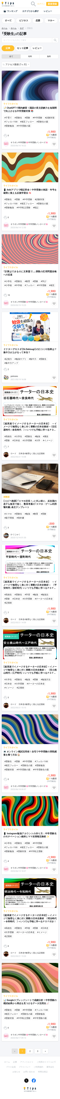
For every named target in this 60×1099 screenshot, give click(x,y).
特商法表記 (43, 1072)
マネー (51, 20)
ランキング (10, 11)
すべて (8, 20)
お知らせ (16, 1072)
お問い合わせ (29, 1072)
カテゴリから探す (30, 11)
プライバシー (24, 1067)
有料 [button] (30, 56)
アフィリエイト (27, 1062)
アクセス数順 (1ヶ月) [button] (16, 64)
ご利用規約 (38, 1067)
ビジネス (23, 20)
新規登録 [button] (52, 4)
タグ (22, 28)
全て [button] (11, 56)
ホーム (4, 28)
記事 (8, 48)
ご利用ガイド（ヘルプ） (46, 1062)
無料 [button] (49, 56)
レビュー (48, 11)
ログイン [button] (41, 4)
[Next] (45, 1051)
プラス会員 (11, 1067)
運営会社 (50, 1067)
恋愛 (38, 20)
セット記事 (22, 48)
